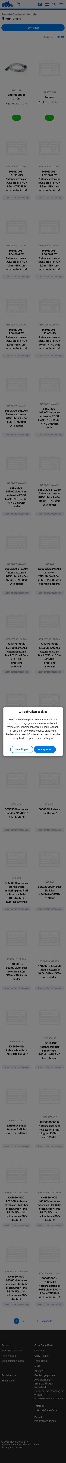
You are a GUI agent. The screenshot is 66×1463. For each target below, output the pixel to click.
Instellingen (22, 749)
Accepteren (44, 749)
